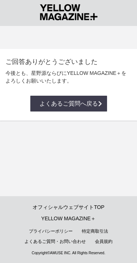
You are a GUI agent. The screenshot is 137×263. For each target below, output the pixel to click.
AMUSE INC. (60, 253)
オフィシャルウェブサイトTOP (68, 207)
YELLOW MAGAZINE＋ (68, 218)
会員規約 (104, 241)
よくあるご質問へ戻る (68, 103)
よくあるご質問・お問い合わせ (55, 241)
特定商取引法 (95, 231)
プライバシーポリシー (51, 231)
